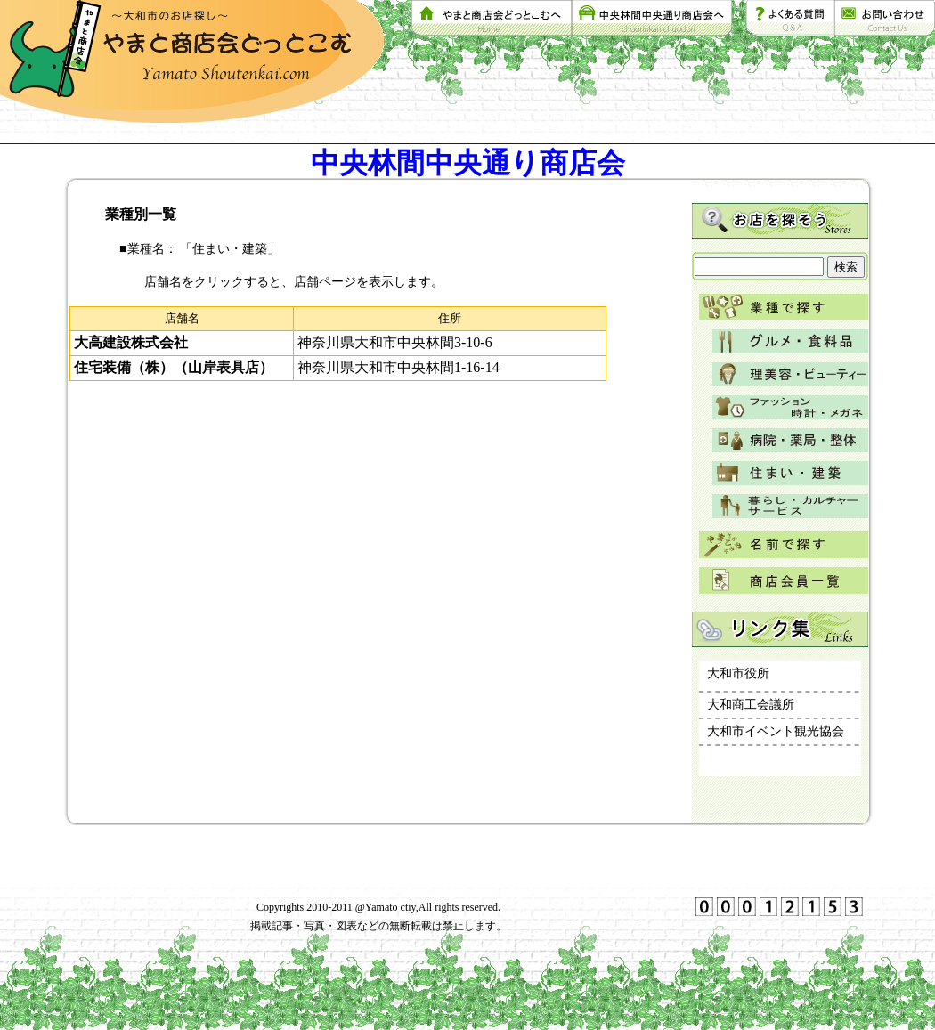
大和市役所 (738, 673)
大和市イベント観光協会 (775, 731)
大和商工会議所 (750, 704)
